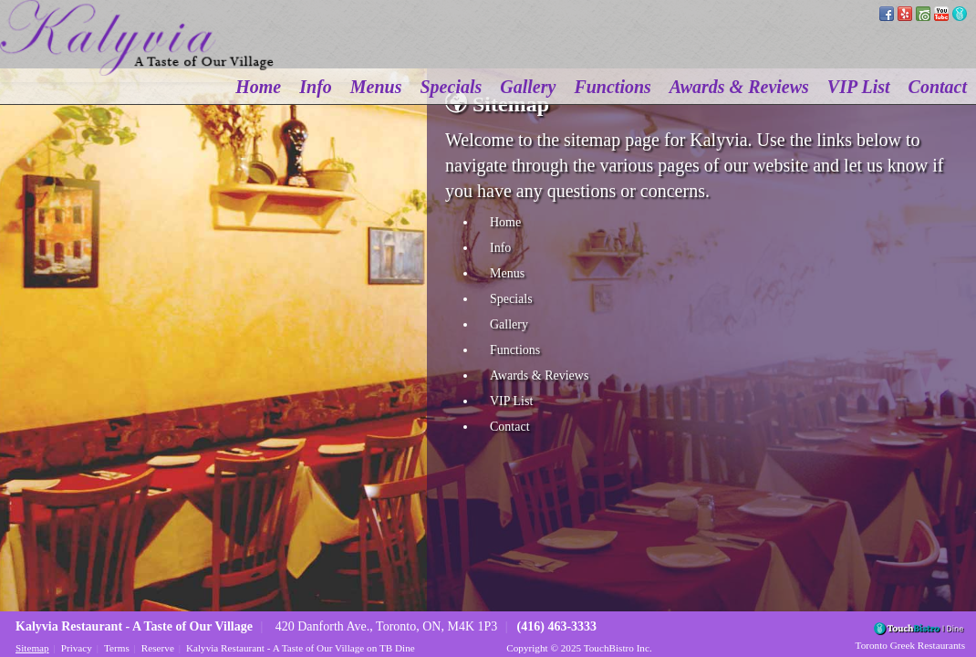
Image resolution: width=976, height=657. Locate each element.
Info (315, 87)
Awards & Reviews (739, 87)
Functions (612, 87)
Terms (117, 647)
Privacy (76, 647)
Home (258, 87)
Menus (376, 87)
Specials (452, 87)
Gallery (527, 87)
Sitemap (32, 647)
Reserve (157, 647)
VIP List (858, 87)
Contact (938, 87)
